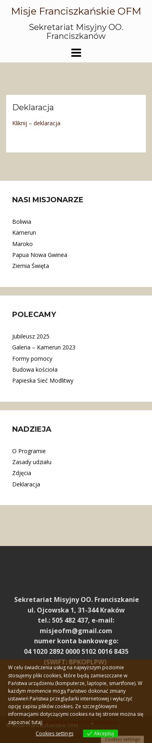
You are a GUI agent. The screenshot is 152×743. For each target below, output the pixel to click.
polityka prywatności (68, 722)
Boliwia (21, 221)
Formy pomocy (32, 358)
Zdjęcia (21, 473)
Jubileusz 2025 (30, 336)
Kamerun (24, 232)
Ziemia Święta (30, 266)
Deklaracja (26, 484)
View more (106, 722)
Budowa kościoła (35, 369)
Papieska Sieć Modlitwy (42, 380)
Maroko (22, 244)
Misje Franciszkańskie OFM (76, 11)
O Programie (29, 451)
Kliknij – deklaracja (36, 123)
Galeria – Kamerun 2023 (43, 347)
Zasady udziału (31, 462)
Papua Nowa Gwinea (39, 255)
